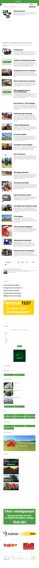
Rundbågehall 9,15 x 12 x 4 (19, 400)
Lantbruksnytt (5, 492)
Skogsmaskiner (6, 428)
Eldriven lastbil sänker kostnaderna (24, 81)
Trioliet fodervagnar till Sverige (23, 114)
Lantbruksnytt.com (12, 557)
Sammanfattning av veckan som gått (25, 42)
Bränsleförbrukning (7, 417)
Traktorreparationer (28, 417)
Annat (5, 343)
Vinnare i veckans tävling (13, 42)
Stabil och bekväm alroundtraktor (24, 251)
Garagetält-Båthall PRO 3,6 (19, 393)
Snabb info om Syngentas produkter (25, 60)
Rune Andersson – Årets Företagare (24, 103)
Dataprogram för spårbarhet (22, 240)
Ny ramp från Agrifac (20, 134)
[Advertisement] (19, 500)
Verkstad (6, 334)
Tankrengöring (18, 216)
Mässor (16, 417)
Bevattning (6, 340)
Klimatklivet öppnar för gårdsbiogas (12, 293)
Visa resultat (19, 347)
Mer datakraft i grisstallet (21, 183)
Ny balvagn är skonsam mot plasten (25, 71)
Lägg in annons (17, 406)
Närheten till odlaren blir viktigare (11, 285)
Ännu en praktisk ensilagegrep (23, 227)
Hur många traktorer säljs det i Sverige (25, 206)
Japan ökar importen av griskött (11, 290)
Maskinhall (6, 333)
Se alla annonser (7, 406)
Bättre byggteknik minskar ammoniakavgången (22, 91)
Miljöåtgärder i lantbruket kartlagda (12, 296)
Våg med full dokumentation (22, 195)
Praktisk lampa (18, 50)
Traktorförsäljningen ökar (21, 125)
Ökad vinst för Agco (5, 42)
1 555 (33, 262)
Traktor (6, 337)
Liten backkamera (19, 11)
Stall (5, 331)
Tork (5, 336)
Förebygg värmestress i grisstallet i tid (12, 287)
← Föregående (7, 262)
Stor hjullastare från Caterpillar (23, 145)
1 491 (26, 262)
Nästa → (6, 264)
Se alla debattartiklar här (12, 272)
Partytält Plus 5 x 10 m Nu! (19, 385)
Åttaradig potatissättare (21, 172)
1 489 (18, 262)
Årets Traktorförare (19, 154)
